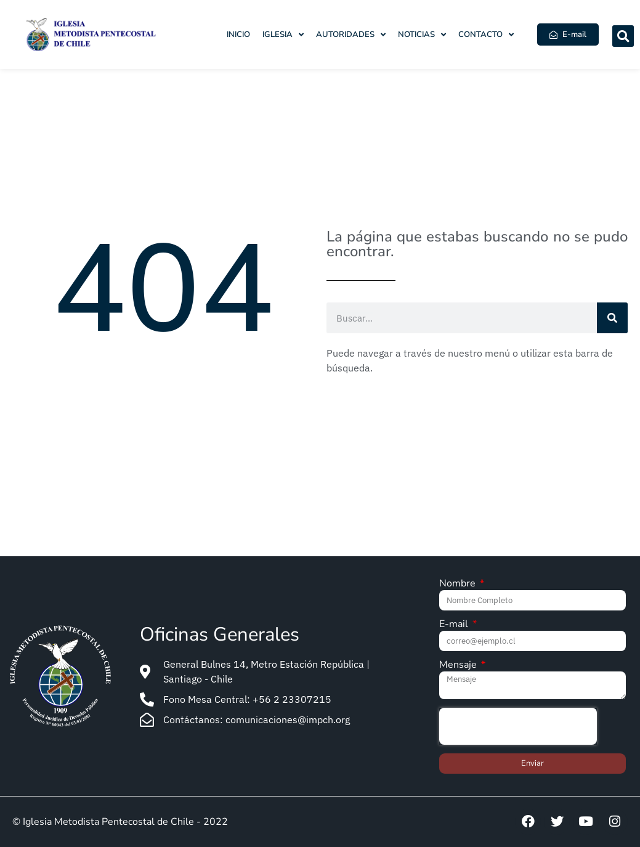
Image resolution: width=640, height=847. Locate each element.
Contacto (486, 34)
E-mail (455, 625)
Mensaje (459, 665)
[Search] (612, 317)
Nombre (458, 584)
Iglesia (283, 34)
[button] (623, 36)
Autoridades (351, 34)
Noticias (422, 34)
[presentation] (518, 726)
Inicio (238, 34)
